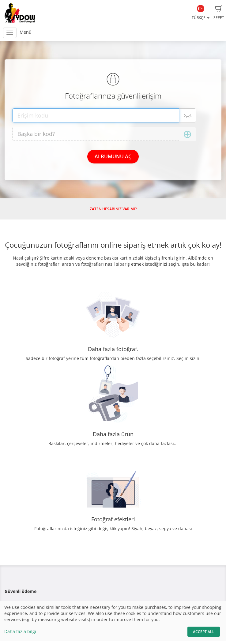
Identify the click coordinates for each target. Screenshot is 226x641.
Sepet (218, 12)
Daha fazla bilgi (20, 631)
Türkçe (200, 12)
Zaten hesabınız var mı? (113, 209)
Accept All (203, 631)
